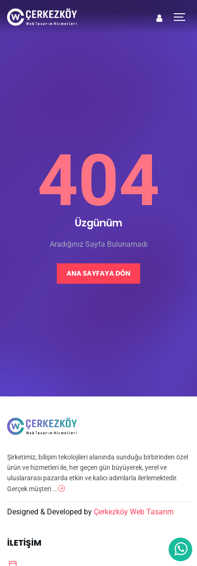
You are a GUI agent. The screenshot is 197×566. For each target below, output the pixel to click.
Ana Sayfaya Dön (99, 273)
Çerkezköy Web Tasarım (134, 511)
